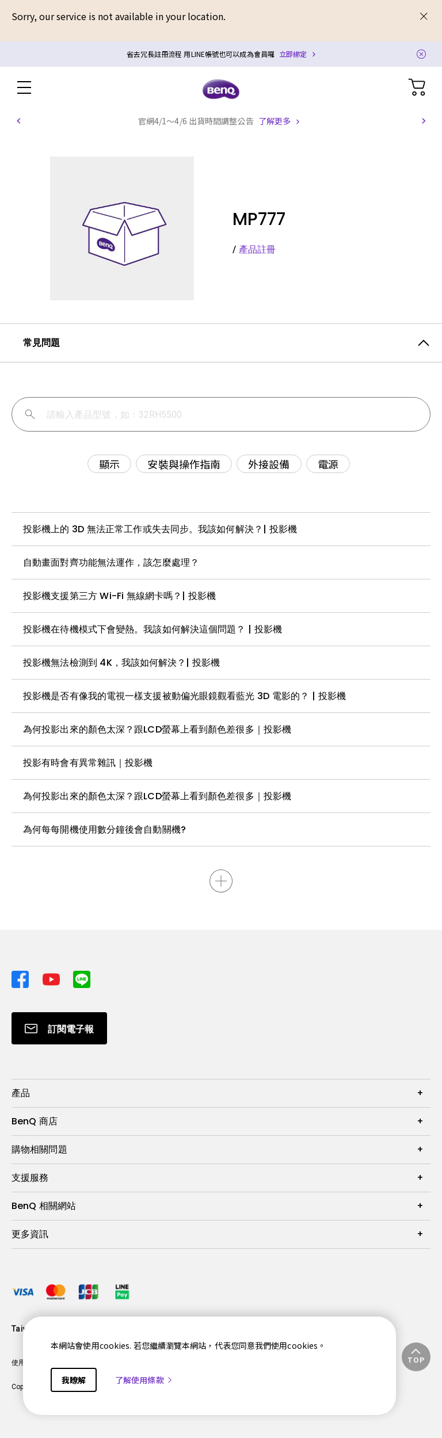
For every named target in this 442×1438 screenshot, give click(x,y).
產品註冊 (257, 249)
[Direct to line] (81, 976)
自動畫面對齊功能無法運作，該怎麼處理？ (111, 562)
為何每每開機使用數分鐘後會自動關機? (104, 829)
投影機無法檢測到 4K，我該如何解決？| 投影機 (121, 662)
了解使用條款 (144, 1380)
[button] (18, 121)
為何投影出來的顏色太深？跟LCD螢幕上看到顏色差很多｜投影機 (157, 729)
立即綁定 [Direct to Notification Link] (293, 54)
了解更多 (274, 121)
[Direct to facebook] (22, 976)
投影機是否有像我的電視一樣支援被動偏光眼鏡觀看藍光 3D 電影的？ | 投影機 (184, 696)
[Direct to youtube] (53, 976)
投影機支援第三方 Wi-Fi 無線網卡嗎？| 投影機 (119, 595)
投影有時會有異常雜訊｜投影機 (88, 762)
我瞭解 (74, 1380)
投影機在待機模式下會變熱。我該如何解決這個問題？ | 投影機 (152, 629)
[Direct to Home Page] (221, 88)
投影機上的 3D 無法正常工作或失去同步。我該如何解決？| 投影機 (160, 529)
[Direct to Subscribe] (59, 1028)
